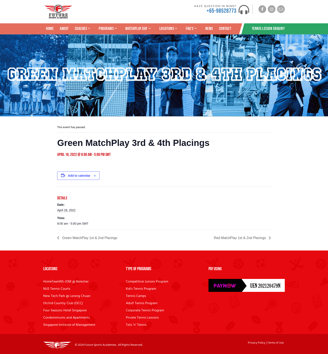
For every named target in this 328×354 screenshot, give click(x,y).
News (209, 28)
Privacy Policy (256, 342)
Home (50, 28)
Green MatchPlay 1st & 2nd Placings (89, 238)
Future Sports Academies (100, 345)
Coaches (83, 28)
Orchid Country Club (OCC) (63, 303)
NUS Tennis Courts (56, 289)
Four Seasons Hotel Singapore (65, 310)
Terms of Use (275, 342)
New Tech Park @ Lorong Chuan (66, 296)
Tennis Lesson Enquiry (268, 28)
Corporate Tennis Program (145, 310)
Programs (108, 28)
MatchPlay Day (138, 28)
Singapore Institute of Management (69, 325)
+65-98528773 (221, 10)
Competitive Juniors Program (147, 281)
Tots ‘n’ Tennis (136, 325)
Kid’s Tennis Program (141, 289)
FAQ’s (192, 28)
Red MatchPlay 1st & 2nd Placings (240, 238)
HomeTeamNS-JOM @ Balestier (66, 281)
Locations (168, 28)
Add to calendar (79, 175)
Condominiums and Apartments (66, 317)
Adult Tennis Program (141, 303)
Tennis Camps (136, 296)
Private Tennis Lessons (142, 317)
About (64, 28)
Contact (225, 28)
